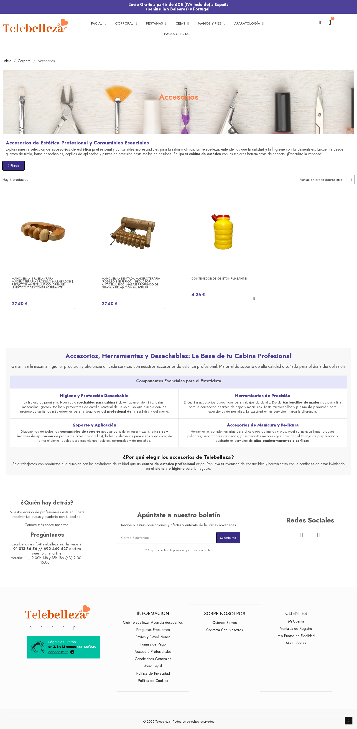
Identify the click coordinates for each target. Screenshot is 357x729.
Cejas (182, 23)
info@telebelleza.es (48, 544)
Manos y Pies (211, 23)
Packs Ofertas (177, 33)
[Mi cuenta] (320, 22)
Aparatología (249, 23)
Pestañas (156, 23)
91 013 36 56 (25, 548)
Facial (98, 23)
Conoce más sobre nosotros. (47, 524)
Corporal (126, 23)
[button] (308, 22)
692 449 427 (55, 548)
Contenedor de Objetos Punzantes (219, 278)
